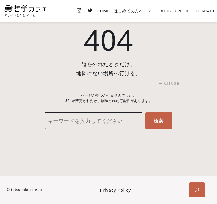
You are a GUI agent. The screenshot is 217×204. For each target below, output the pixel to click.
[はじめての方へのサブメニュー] (149, 11)
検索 (158, 121)
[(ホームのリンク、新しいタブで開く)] (25, 8)
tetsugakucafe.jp (26, 189)
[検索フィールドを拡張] (197, 189)
